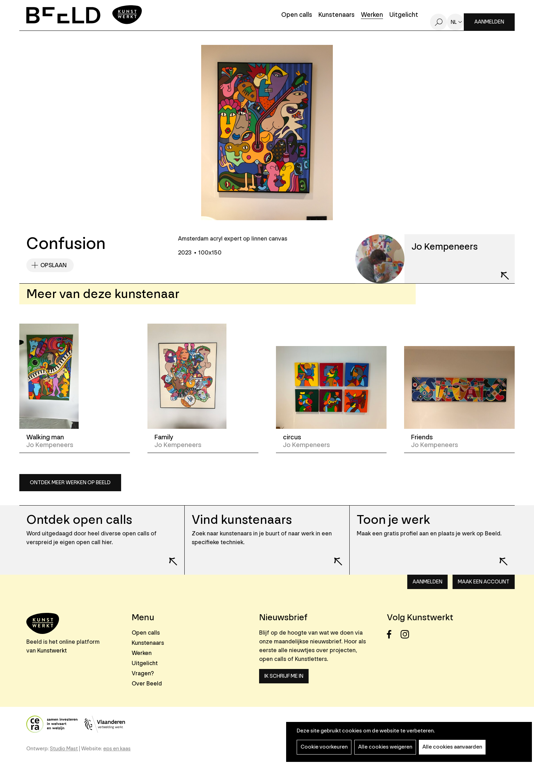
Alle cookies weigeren (385, 747)
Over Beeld (147, 683)
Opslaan (53, 265)
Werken (372, 15)
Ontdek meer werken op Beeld (70, 482)
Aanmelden (489, 22)
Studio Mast (64, 748)
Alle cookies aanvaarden (452, 747)
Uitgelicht (403, 15)
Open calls (296, 15)
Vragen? (143, 673)
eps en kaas (117, 748)
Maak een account (483, 582)
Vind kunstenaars (242, 520)
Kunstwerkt (52, 650)
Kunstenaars (336, 15)
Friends (422, 437)
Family (163, 437)
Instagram (407, 634)
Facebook (393, 634)
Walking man (45, 437)
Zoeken (438, 22)
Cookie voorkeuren (324, 747)
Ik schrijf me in (283, 676)
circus (292, 437)
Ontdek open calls (79, 520)
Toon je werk (393, 520)
